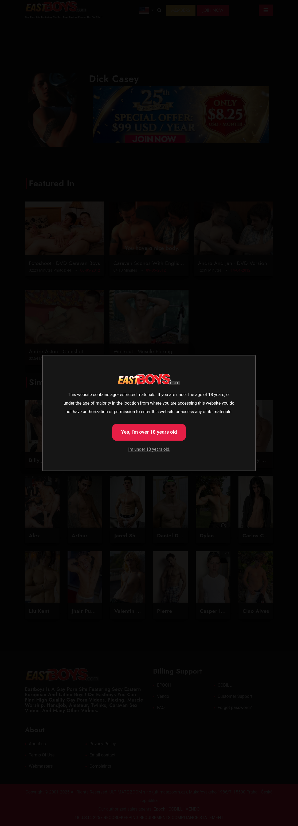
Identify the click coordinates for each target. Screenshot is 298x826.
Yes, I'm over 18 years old (149, 432)
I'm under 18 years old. (149, 449)
